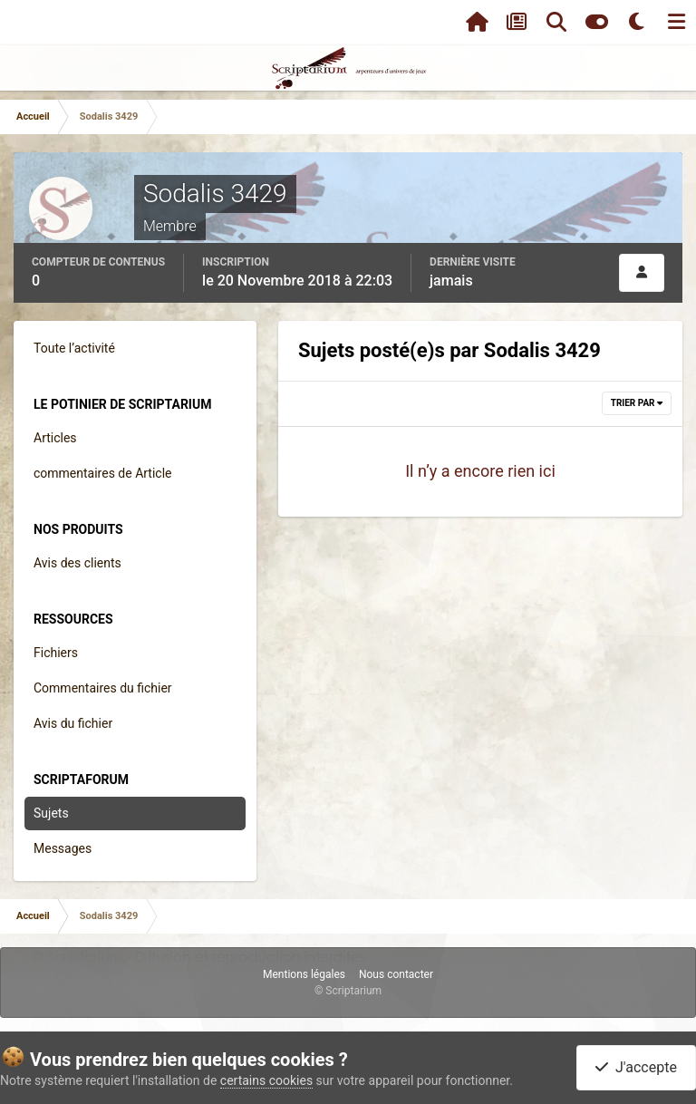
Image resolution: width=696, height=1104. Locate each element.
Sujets (51, 813)
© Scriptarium (348, 990)
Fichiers (56, 652)
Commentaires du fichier (103, 688)
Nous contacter (396, 974)
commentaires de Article (103, 473)
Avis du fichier (73, 723)
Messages (63, 848)
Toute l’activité (74, 348)
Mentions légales (304, 974)
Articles (55, 438)
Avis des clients (77, 563)
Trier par (636, 403)
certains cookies (266, 1080)
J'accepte (636, 1067)
